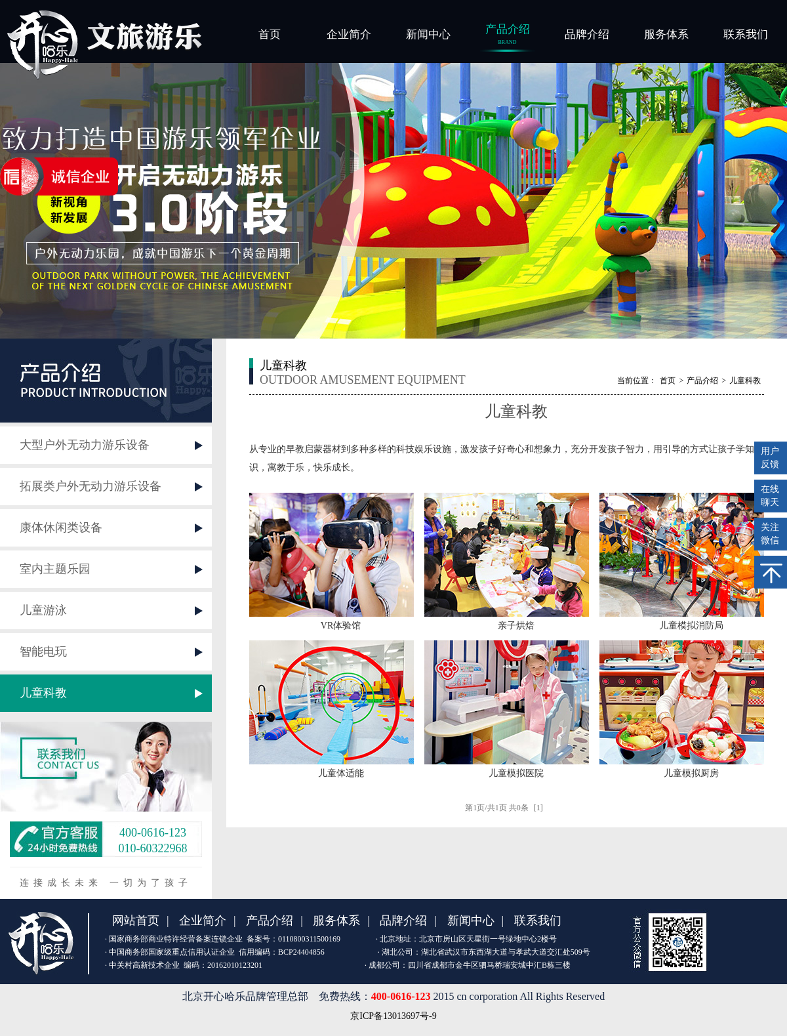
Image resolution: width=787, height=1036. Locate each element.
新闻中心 (428, 34)
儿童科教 (43, 692)
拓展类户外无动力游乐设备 (90, 486)
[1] (538, 807)
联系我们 (745, 34)
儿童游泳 (43, 610)
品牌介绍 (587, 34)
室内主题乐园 (55, 568)
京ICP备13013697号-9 (393, 1016)
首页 (269, 34)
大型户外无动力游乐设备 (85, 444)
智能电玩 (43, 651)
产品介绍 (507, 35)
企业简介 (349, 34)
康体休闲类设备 (61, 527)
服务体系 (666, 34)
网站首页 (135, 920)
